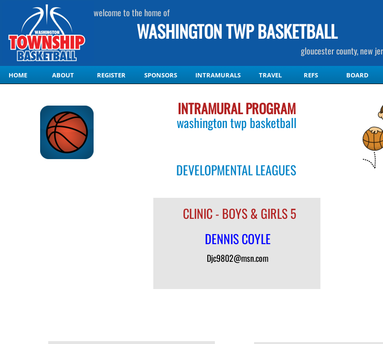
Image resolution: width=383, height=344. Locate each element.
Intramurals (218, 75)
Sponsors (160, 75)
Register (111, 75)
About (63, 75)
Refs (311, 75)
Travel (270, 75)
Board (357, 75)
